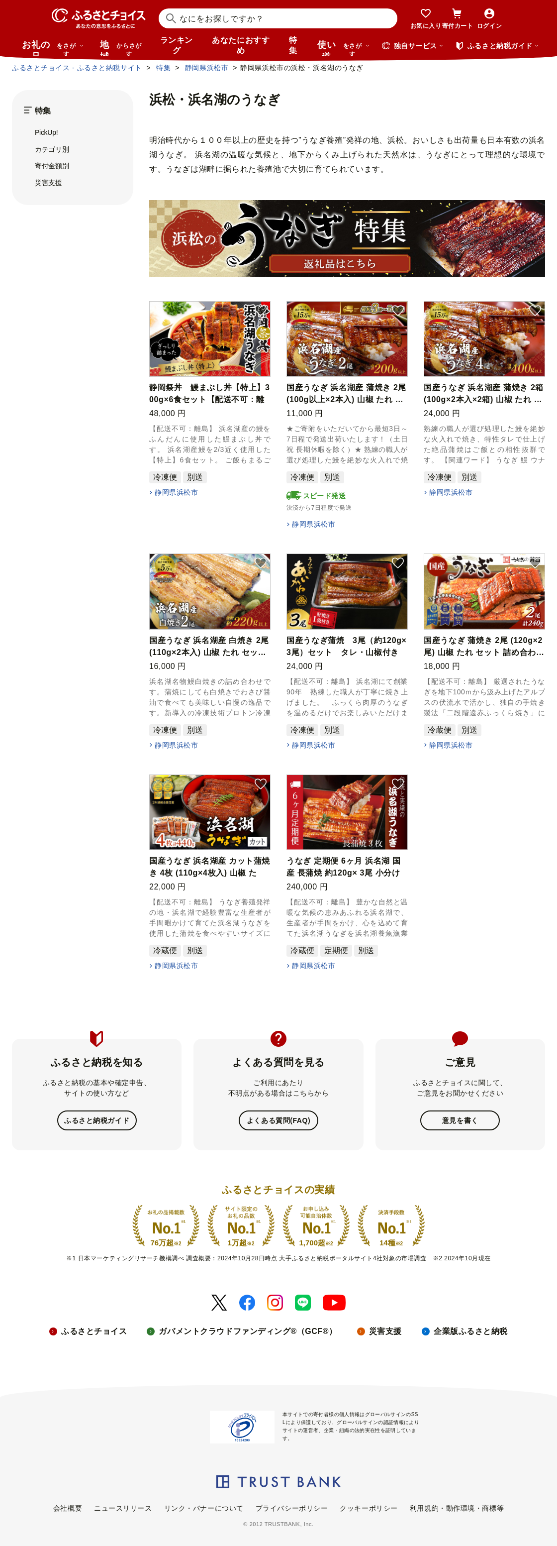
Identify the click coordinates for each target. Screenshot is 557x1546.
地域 (122, 48)
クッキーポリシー (368, 1507)
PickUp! (46, 132)
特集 (293, 45)
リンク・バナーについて (204, 1507)
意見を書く (460, 1120)
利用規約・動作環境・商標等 (457, 1507)
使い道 (343, 48)
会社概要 (67, 1507)
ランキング (176, 45)
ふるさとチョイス (94, 1330)
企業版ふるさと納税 (471, 1330)
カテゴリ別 (52, 149)
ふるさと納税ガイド (96, 1120)
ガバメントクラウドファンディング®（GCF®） (248, 1330)
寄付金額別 (52, 166)
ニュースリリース (123, 1507)
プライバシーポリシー (292, 1507)
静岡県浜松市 (176, 492)
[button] (261, 311)
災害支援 (48, 183)
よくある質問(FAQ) (278, 1120)
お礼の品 (53, 48)
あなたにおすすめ (241, 45)
